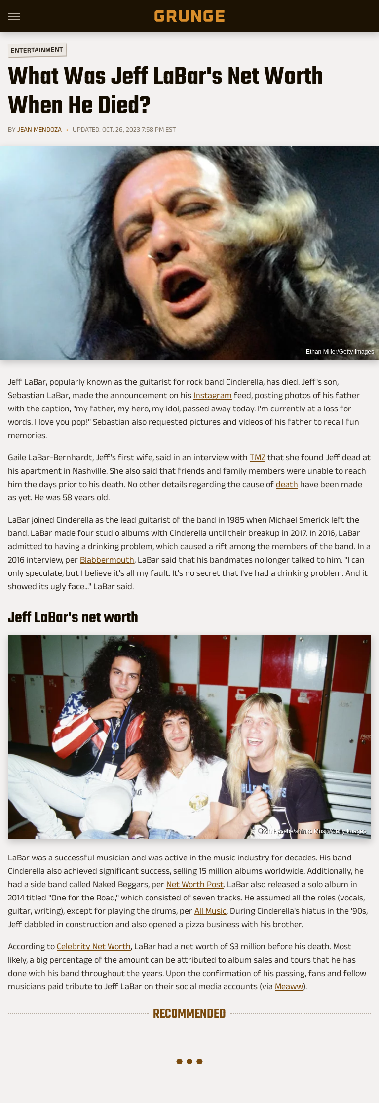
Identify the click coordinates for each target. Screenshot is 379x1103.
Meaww (289, 986)
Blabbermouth (107, 560)
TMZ (257, 457)
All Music (210, 911)
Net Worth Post (195, 884)
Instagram (212, 395)
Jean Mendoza (39, 129)
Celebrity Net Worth (94, 946)
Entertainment (37, 50)
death (287, 484)
